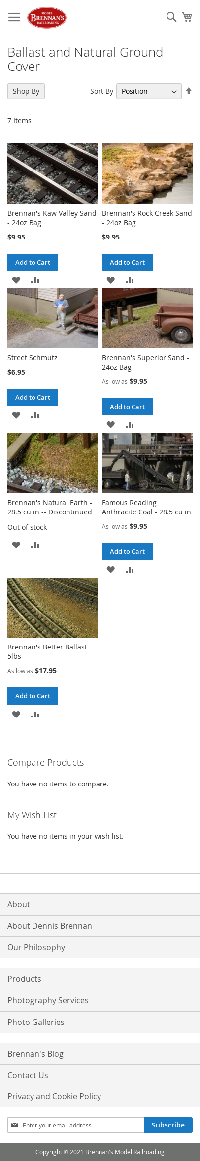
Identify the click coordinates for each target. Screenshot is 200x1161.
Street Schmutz (32, 357)
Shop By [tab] (26, 91)
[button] (16, 279)
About (18, 904)
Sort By (101, 91)
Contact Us (27, 1075)
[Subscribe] (168, 1125)
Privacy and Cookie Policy (54, 1096)
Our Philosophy (36, 947)
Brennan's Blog (35, 1053)
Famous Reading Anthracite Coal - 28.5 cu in (146, 507)
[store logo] (47, 18)
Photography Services (48, 1000)
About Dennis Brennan (49, 926)
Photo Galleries (36, 1022)
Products (24, 978)
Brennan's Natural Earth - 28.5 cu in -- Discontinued (49, 507)
